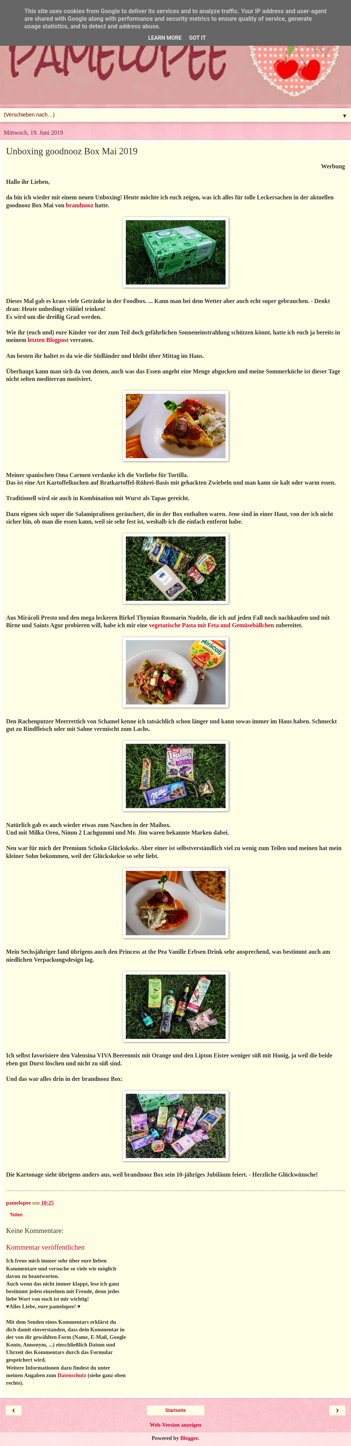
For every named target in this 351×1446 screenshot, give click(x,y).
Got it (197, 38)
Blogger (189, 1438)
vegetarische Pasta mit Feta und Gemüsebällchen (211, 625)
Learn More (164, 38)
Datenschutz (71, 1375)
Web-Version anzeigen (175, 1425)
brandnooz (79, 205)
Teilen (16, 1214)
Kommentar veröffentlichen (45, 1247)
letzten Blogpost (48, 340)
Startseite (175, 1410)
